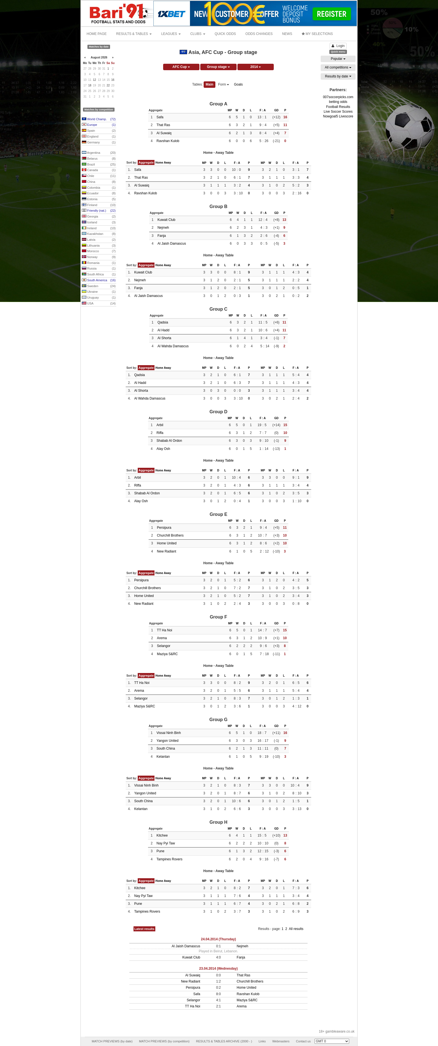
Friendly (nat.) (99, 211)
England (99, 136)
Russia (99, 268)
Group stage (218, 67)
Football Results (338, 107)
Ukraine (99, 292)
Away (167, 162)
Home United (167, 543)
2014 (255, 67)
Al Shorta (164, 338)
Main (209, 84)
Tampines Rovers (169, 859)
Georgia (99, 216)
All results (296, 929)
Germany (99, 142)
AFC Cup (181, 67)
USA (99, 303)
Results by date (338, 76)
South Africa (99, 274)
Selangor (163, 646)
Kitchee (162, 835)
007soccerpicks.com (338, 97)
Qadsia (163, 322)
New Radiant (166, 551)
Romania (99, 263)
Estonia (99, 199)
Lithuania (99, 246)
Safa (159, 117)
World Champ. (99, 119)
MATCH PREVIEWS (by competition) (164, 1041)
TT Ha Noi (164, 630)
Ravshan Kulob (167, 141)
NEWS (287, 34)
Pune (160, 851)
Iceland (99, 222)
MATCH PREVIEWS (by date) (112, 1041)
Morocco (99, 251)
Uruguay (99, 298)
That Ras (163, 125)
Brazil (99, 164)
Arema (162, 638)
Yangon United (167, 741)
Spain (99, 131)
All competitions (338, 67)
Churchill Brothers (170, 535)
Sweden (99, 286)
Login (338, 46)
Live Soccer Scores (338, 112)
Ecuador (99, 193)
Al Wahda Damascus (173, 346)
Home (159, 162)
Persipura (164, 528)
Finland (99, 205)
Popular (338, 59)
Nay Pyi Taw (165, 843)
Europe (99, 125)
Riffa (159, 433)
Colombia (99, 188)
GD (276, 110)
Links (262, 1041)
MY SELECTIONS (317, 34)
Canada (99, 170)
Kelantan (163, 757)
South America (99, 280)
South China (165, 748)
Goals (238, 84)
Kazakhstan (99, 234)
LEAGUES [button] (171, 34)
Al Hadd (164, 330)
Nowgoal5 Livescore (338, 116)
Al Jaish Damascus (172, 243)
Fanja (162, 236)
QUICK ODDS (225, 34)
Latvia (99, 240)
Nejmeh (163, 228)
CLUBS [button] (197, 34)
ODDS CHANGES (259, 34)
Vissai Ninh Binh (168, 733)
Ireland (99, 228)
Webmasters (281, 1041)
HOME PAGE (97, 34)
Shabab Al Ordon (169, 441)
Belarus (99, 159)
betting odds (338, 102)
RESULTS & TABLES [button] (134, 34)
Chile (99, 176)
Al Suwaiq (163, 133)
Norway (99, 257)
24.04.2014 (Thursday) (218, 939)
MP (230, 110)
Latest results (144, 929)
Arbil (159, 425)
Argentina (99, 153)
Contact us (303, 1041)
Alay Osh (163, 449)
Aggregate (146, 162)
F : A (263, 110)
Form (223, 84)
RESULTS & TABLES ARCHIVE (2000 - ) (224, 1041)
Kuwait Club (166, 220)
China (99, 182)
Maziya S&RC (167, 654)
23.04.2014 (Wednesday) (218, 969)
